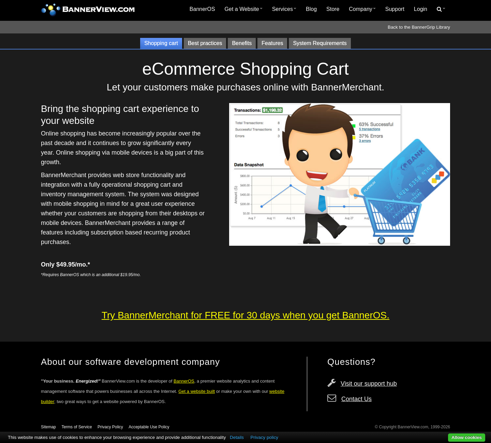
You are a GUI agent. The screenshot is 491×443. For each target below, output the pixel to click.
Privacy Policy (110, 427)
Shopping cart (161, 43)
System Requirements (319, 43)
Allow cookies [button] (466, 437)
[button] (441, 9)
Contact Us (356, 399)
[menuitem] (202, 9)
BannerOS (202, 9)
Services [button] (284, 9)
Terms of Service (76, 427)
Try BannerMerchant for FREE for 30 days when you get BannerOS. (245, 315)
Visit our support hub (369, 383)
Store (332, 9)
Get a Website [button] (244, 9)
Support (394, 9)
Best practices (205, 43)
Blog (311, 9)
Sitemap (48, 427)
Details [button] (237, 437)
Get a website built (196, 391)
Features (272, 43)
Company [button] (362, 9)
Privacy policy (264, 437)
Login (420, 9)
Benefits (242, 43)
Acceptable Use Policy (149, 427)
